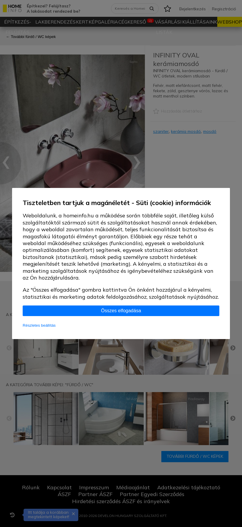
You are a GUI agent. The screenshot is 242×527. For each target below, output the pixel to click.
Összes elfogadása (121, 310)
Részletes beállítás (39, 325)
